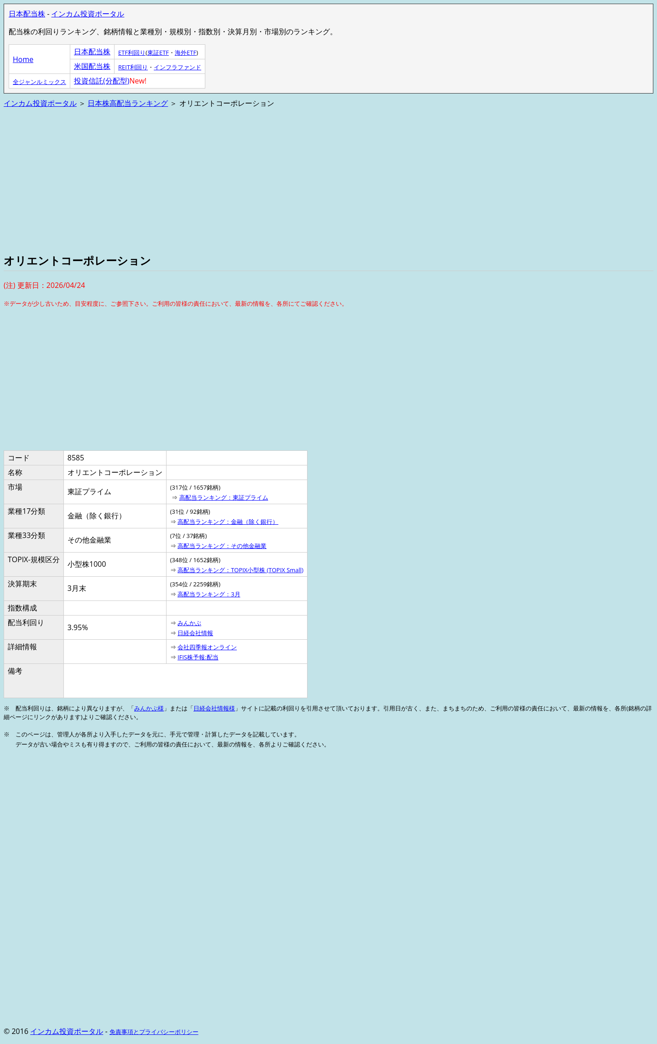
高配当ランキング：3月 (208, 594)
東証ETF (158, 52)
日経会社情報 (195, 633)
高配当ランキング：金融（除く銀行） (227, 521)
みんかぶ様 (149, 708)
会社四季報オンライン (207, 647)
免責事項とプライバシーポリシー (154, 1032)
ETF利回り (132, 52)
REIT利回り (133, 67)
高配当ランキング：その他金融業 (221, 546)
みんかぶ (189, 623)
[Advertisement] (277, 180)
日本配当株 (27, 14)
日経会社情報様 (214, 708)
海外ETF (185, 52)
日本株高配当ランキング (128, 103)
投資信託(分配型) (101, 81)
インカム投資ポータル (87, 14)
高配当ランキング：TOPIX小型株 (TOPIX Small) (240, 570)
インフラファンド (177, 67)
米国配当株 (92, 66)
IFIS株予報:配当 (198, 657)
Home (23, 59)
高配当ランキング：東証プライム (223, 497)
